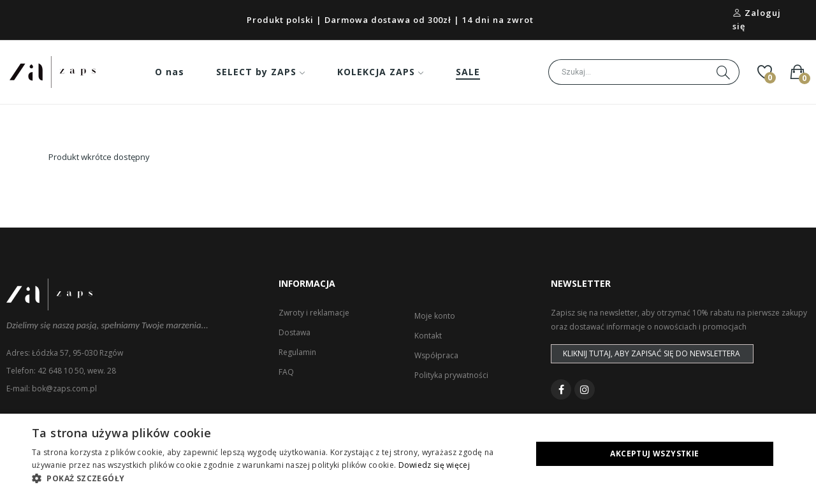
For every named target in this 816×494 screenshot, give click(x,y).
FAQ (286, 372)
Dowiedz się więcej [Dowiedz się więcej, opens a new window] (434, 465)
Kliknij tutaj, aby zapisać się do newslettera (651, 353)
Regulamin (297, 352)
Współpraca (436, 355)
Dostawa (294, 332)
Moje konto (434, 315)
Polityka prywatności (451, 375)
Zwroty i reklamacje (314, 312)
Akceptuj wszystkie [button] (654, 453)
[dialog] (408, 454)
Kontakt (428, 335)
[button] (274, 478)
